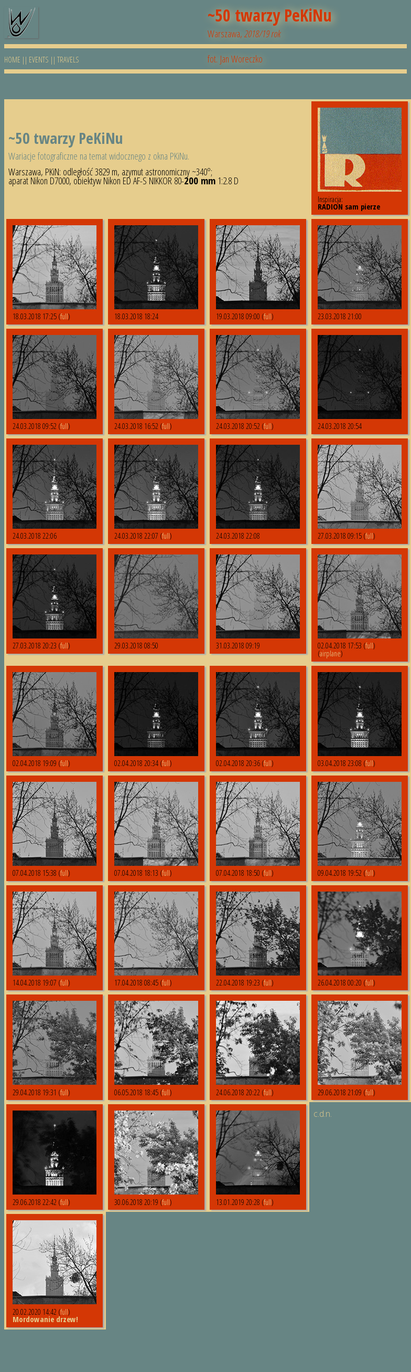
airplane (330, 653)
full (64, 316)
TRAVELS (68, 59)
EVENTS (39, 59)
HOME (12, 59)
